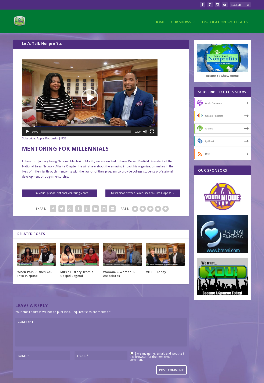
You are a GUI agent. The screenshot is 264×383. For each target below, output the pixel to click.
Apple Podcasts (47, 138)
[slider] (86, 131)
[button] (89, 97)
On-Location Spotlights (225, 20)
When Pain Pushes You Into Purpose (34, 274)
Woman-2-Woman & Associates (119, 274)
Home (159, 20)
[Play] (27, 131)
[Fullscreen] (152, 131)
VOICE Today (156, 272)
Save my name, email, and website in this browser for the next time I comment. (157, 356)
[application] (90, 97)
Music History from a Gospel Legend (77, 274)
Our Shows (181, 20)
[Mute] (145, 131)
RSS (63, 138)
